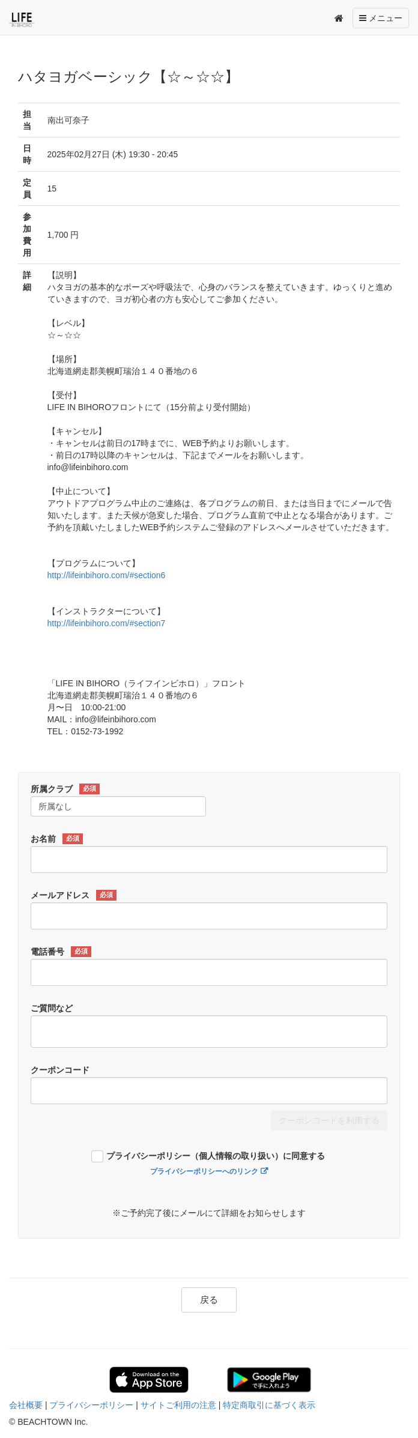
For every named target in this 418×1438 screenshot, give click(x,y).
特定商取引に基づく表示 (269, 1405)
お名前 (57, 839)
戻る (209, 1300)
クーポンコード (60, 1070)
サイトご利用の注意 (178, 1405)
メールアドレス (74, 895)
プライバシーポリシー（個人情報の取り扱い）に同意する (215, 1156)
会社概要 (26, 1405)
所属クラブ (65, 789)
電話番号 (61, 951)
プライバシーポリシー (91, 1405)
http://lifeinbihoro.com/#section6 (106, 575)
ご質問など (52, 1008)
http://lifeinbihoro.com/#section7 (106, 623)
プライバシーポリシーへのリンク (204, 1171)
